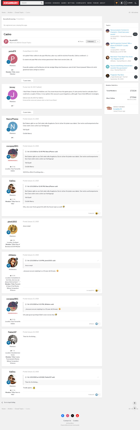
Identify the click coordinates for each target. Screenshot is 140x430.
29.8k (12, 167)
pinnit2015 (12, 222)
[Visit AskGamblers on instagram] (67, 417)
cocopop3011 (12, 147)
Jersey (12, 88)
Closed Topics (26, 43)
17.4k (12, 200)
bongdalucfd (117, 110)
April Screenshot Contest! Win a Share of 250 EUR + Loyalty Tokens (120, 46)
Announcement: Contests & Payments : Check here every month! (119, 33)
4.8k (12, 241)
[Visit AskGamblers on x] (72, 417)
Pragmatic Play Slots (117, 76)
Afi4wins (12, 256)
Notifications (122, 3)
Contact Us (67, 422)
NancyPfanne (12, 120)
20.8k (12, 276)
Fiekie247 (91, 214)
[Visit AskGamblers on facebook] (62, 417)
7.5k (12, 351)
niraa (112, 71)
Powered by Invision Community (70, 427)
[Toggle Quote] (26, 152)
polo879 (14, 41)
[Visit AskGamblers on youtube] (77, 417)
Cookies (75, 422)
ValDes (12, 182)
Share (80, 42)
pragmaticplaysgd (116, 78)
